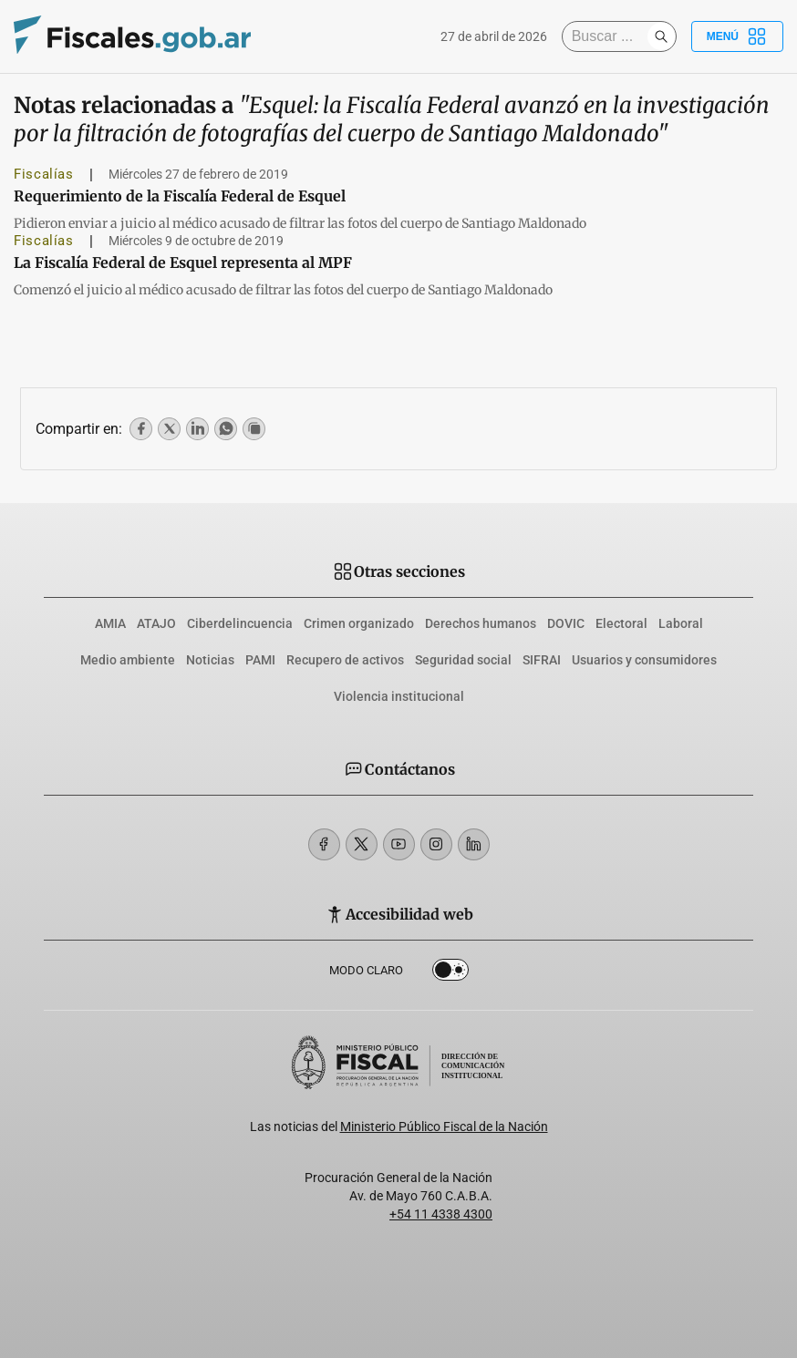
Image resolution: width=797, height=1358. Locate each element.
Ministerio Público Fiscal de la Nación (444, 1126)
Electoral (621, 623)
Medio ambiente (127, 660)
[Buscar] (609, 36)
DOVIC (566, 623)
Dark (450, 973)
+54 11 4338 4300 (440, 1214)
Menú (737, 36)
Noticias (210, 660)
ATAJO (156, 623)
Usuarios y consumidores (644, 660)
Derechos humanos (480, 623)
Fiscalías (44, 174)
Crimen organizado (359, 623)
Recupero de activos (345, 660)
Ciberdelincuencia (240, 623)
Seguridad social (463, 660)
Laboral (680, 623)
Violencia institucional (399, 696)
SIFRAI (542, 660)
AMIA (110, 623)
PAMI (260, 660)
